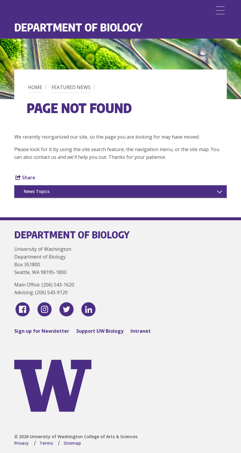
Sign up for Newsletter (41, 331)
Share (25, 177)
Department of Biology (78, 27)
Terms (46, 443)
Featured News (71, 87)
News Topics (37, 191)
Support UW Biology (99, 331)
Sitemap (72, 443)
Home (35, 87)
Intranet (141, 331)
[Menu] (220, 10)
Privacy (21, 443)
